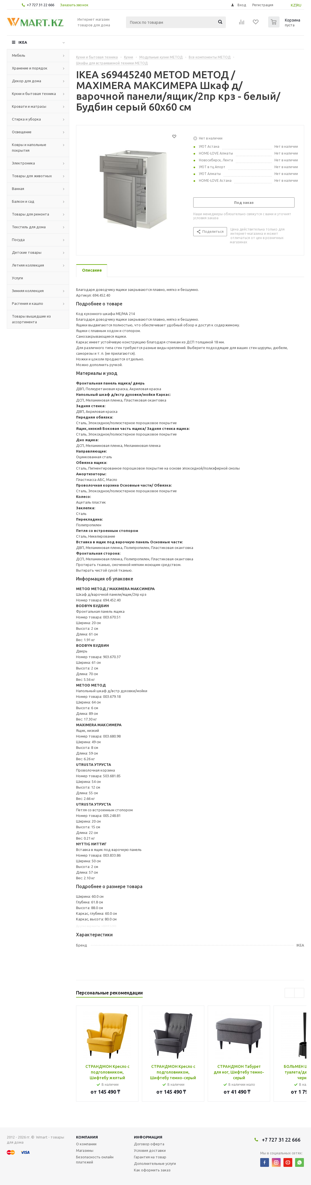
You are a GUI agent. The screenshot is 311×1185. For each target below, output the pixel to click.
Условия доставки (150, 1150)
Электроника (23, 163)
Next (299, 993)
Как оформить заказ (152, 1170)
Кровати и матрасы (29, 106)
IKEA (22, 42)
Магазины (84, 1150)
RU (299, 5)
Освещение (21, 132)
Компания (87, 1137)
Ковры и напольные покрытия (29, 147)
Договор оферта (149, 1144)
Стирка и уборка (26, 119)
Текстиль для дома (29, 227)
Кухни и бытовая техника (34, 94)
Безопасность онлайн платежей (95, 1159)
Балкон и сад (23, 201)
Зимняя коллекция (28, 291)
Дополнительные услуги (155, 1163)
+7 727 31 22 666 (40, 5)
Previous (289, 993)
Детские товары (26, 252)
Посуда (18, 240)
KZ (293, 5)
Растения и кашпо (27, 303)
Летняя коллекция (28, 265)
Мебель (18, 55)
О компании (86, 1144)
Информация (148, 1137)
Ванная (18, 189)
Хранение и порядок (29, 68)
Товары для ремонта (30, 214)
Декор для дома (26, 81)
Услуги (17, 278)
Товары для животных (32, 176)
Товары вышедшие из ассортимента (31, 319)
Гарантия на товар (150, 1157)
